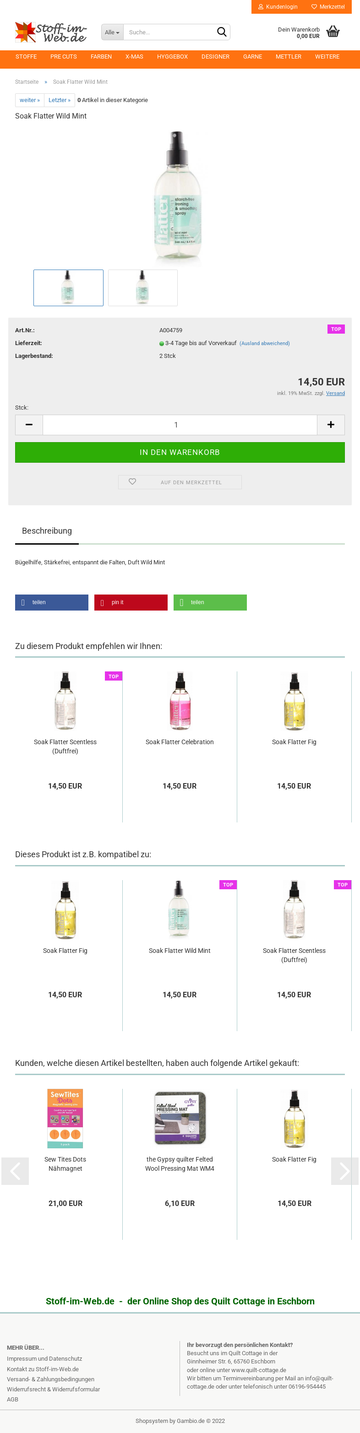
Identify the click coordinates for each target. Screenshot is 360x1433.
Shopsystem (152, 1420)
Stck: (21, 407)
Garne (252, 56)
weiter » (30, 100)
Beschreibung (47, 530)
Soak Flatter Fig (294, 742)
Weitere (327, 56)
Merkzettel (328, 7)
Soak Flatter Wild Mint (180, 950)
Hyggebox (172, 56)
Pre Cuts (63, 56)
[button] (51, 603)
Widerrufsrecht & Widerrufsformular (53, 1389)
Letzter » (60, 100)
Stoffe (26, 56)
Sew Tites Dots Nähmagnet (65, 1164)
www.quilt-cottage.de (258, 1370)
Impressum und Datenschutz (44, 1358)
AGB (12, 1399)
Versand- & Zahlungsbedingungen (50, 1379)
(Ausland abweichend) (265, 343)
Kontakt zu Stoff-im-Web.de (43, 1369)
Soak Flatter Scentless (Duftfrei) (65, 746)
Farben (101, 56)
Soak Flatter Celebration (180, 742)
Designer (215, 56)
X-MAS (134, 56)
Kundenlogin (278, 7)
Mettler (288, 56)
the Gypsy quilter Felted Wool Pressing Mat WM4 (179, 1164)
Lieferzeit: (28, 343)
